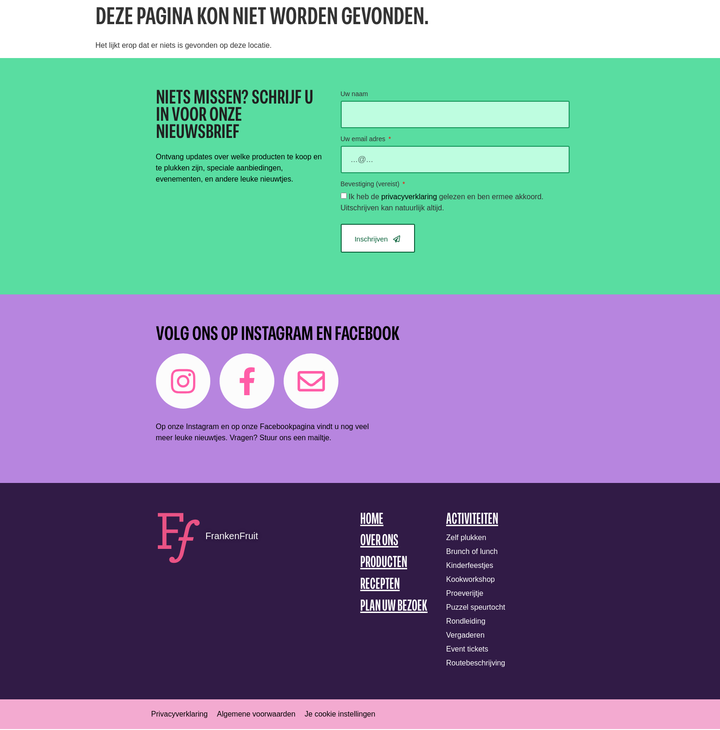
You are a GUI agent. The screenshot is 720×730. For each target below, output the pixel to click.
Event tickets (467, 650)
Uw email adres (364, 139)
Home (371, 520)
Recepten (380, 586)
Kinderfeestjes (469, 566)
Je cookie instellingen (340, 715)
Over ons (379, 542)
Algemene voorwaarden (256, 715)
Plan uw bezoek (394, 607)
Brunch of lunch (472, 552)
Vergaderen (465, 636)
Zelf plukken (466, 538)
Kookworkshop (470, 580)
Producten (383, 564)
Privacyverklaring (179, 715)
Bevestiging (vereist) (371, 184)
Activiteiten (472, 520)
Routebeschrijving (475, 664)
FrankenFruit (232, 537)
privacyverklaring (409, 197)
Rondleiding (466, 622)
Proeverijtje (464, 594)
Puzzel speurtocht (475, 608)
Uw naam (354, 94)
